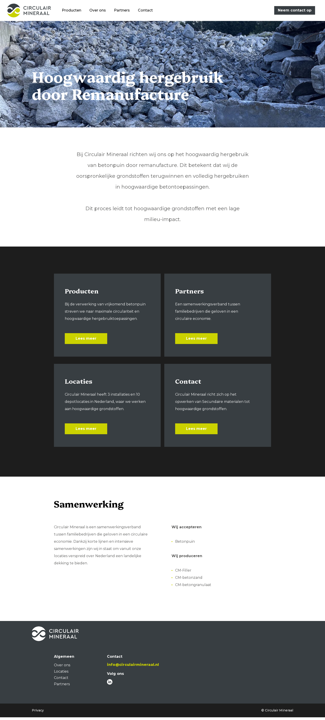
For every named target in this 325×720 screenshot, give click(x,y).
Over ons (101, 11)
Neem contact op (294, 11)
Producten (74, 11)
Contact (148, 11)
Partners (125, 11)
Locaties (61, 674)
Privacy (38, 713)
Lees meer (86, 339)
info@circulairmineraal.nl (133, 667)
